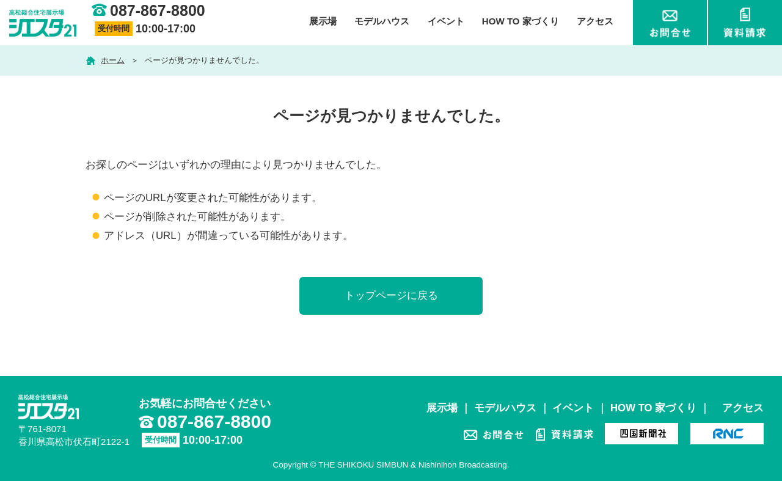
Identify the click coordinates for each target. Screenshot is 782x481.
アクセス (595, 21)
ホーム (113, 60)
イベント (446, 21)
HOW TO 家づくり (520, 21)
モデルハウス (381, 21)
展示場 (323, 21)
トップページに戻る (391, 295)
